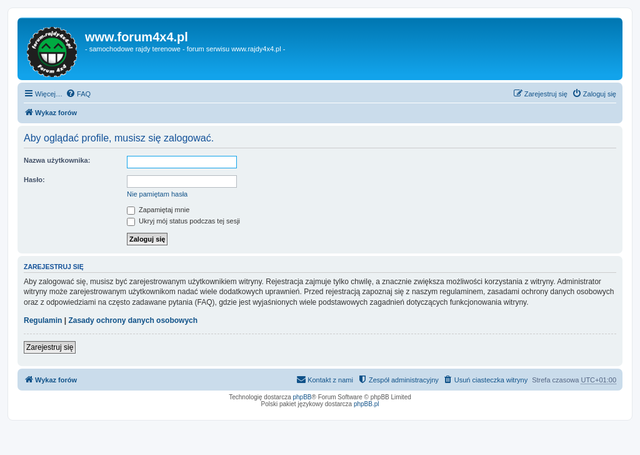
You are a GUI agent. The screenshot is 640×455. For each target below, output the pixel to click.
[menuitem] (78, 93)
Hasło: (34, 179)
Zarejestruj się (49, 347)
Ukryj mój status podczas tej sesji (183, 221)
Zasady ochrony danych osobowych (133, 320)
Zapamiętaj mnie (158, 209)
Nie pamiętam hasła (157, 194)
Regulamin (43, 320)
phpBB (302, 397)
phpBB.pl (366, 404)
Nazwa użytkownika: (57, 160)
